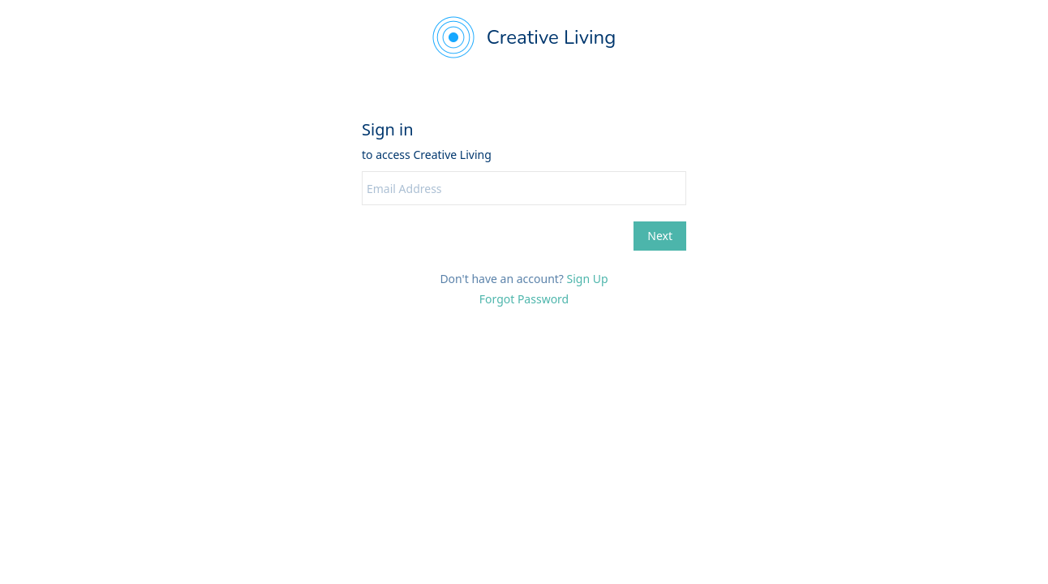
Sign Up (587, 278)
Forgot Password (524, 299)
